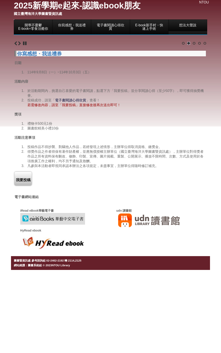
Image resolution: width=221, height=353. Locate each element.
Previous (15, 124)
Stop (25, 124)
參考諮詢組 (39, 341)
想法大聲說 (187, 25)
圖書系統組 (35, 346)
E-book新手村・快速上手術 (149, 26)
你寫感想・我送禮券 (72, 26)
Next (19, 124)
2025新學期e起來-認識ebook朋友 (77, 5)
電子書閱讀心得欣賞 (110, 26)
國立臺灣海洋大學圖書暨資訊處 (38, 14)
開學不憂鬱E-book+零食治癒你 (33, 26)
